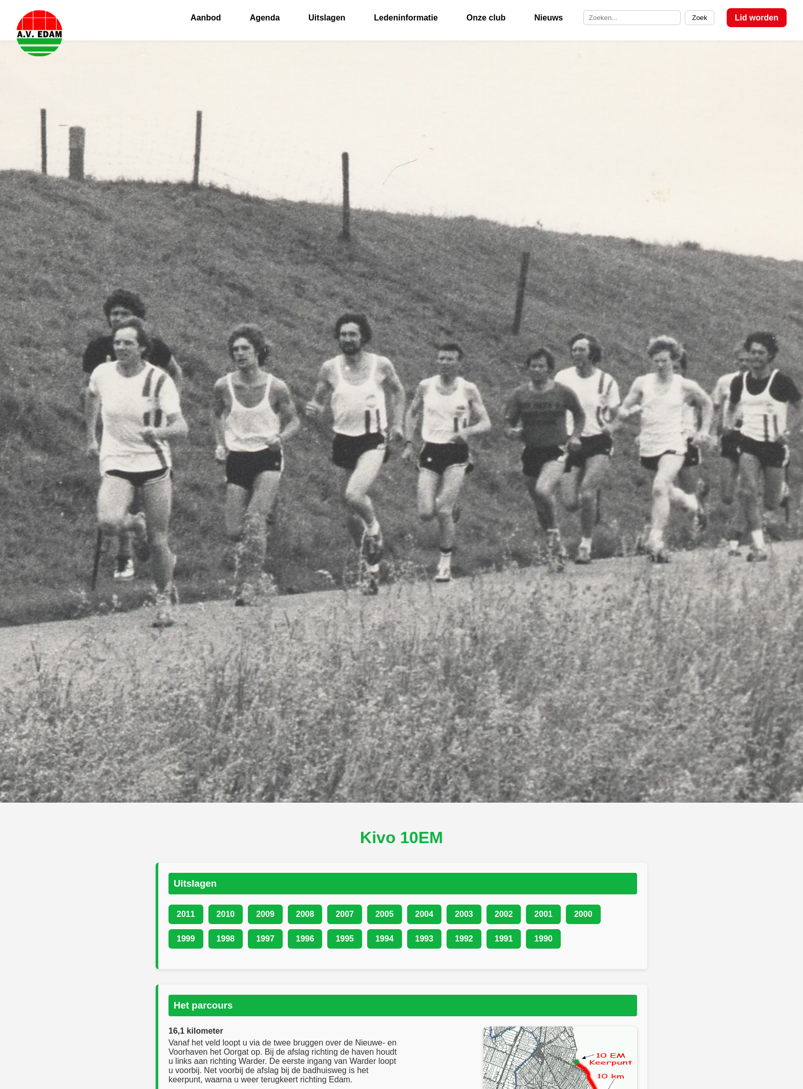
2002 (504, 914)
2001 (543, 914)
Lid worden (756, 17)
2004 (424, 914)
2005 (384, 914)
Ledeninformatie (405, 17)
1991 (504, 938)
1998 (226, 938)
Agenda (265, 17)
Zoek (699, 18)
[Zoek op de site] (632, 18)
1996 (305, 938)
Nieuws (548, 17)
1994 (384, 938)
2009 (265, 914)
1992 (464, 938)
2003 (464, 914)
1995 (344, 938)
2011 (186, 914)
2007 (344, 914)
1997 (265, 938)
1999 (186, 938)
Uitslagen (326, 17)
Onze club (486, 17)
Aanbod (206, 17)
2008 (305, 914)
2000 (583, 914)
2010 (226, 914)
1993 (424, 938)
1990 (543, 938)
